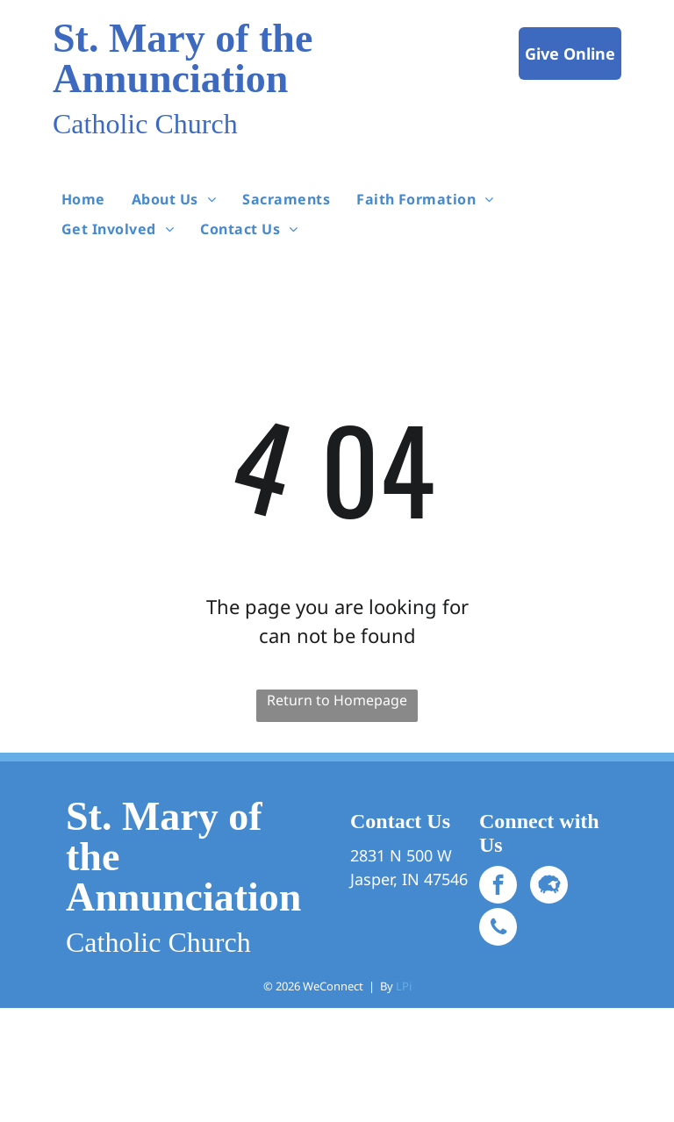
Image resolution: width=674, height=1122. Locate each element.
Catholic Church (145, 123)
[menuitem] (83, 198)
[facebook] (498, 887)
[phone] (498, 929)
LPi (404, 986)
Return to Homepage (337, 700)
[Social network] (549, 887)
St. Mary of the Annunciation (182, 58)
